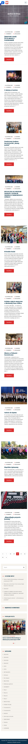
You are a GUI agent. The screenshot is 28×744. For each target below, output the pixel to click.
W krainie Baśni (9, 252)
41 (21, 554)
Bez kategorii (6, 678)
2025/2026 (6, 660)
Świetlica (6, 722)
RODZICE (6, 713)
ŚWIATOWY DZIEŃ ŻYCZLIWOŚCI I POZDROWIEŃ (10, 38)
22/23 (5, 666)
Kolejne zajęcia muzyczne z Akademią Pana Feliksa (13, 302)
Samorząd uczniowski (8, 716)
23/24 (5, 669)
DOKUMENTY (6, 686)
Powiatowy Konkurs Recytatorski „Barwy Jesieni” (11, 143)
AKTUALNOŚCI (17, 33)
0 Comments (8, 33)
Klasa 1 (5, 689)
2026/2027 (6, 588)
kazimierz (17, 31)
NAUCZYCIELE (7, 701)
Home (10, 15)
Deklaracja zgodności (8, 684)
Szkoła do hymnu (10, 413)
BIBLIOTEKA (6, 681)
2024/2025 (6, 657)
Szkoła (5, 725)
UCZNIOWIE (6, 728)
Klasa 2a (5, 692)
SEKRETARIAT (7, 719)
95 (2, 557)
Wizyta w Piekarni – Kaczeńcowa (11, 354)
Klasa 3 (5, 698)
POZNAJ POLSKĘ (7, 704)
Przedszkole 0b (7, 710)
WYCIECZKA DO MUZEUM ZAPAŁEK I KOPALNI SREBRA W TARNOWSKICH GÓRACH (13, 194)
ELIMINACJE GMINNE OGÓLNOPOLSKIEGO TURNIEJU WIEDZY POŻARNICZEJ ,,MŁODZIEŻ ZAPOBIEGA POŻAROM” (13, 593)
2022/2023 (6, 654)
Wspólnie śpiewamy (11, 467)
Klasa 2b (5, 695)
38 (10, 554)
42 (24, 554)
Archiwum (6, 675)
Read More (9, 59)
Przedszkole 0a (7, 707)
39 (14, 554)
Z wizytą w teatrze (11, 90)
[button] (0, 4)
